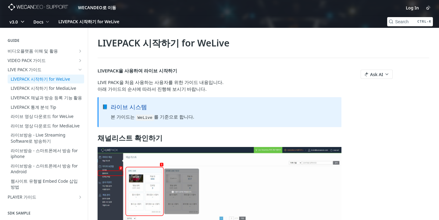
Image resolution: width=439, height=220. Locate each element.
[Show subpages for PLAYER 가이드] (80, 197)
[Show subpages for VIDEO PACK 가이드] (80, 60)
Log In (412, 8)
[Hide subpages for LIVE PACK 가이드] (80, 69)
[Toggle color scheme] (428, 7)
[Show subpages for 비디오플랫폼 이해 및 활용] (80, 51)
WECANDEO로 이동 (97, 7)
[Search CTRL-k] (410, 21)
